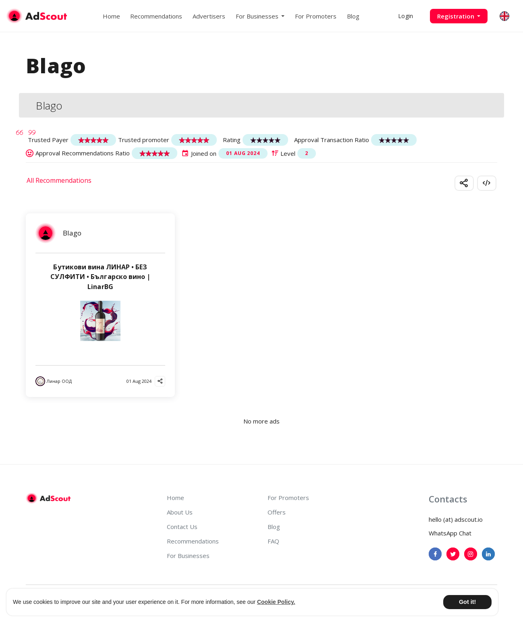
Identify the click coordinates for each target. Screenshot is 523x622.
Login (405, 16)
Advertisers (209, 16)
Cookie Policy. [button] (276, 602)
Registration (456, 16)
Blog (353, 16)
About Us (180, 512)
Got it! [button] (467, 602)
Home (111, 16)
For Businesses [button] (258, 16)
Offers (277, 512)
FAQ (273, 541)
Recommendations (156, 16)
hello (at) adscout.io (456, 519)
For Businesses (188, 556)
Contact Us (182, 527)
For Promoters (315, 16)
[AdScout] (48, 498)
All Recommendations (59, 180)
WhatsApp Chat (450, 533)
